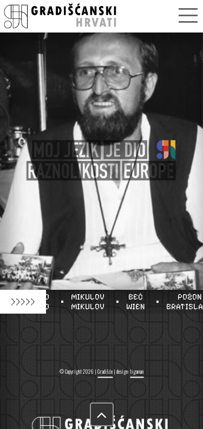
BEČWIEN (138, 301)
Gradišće (105, 371)
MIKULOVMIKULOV (90, 301)
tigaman (136, 371)
